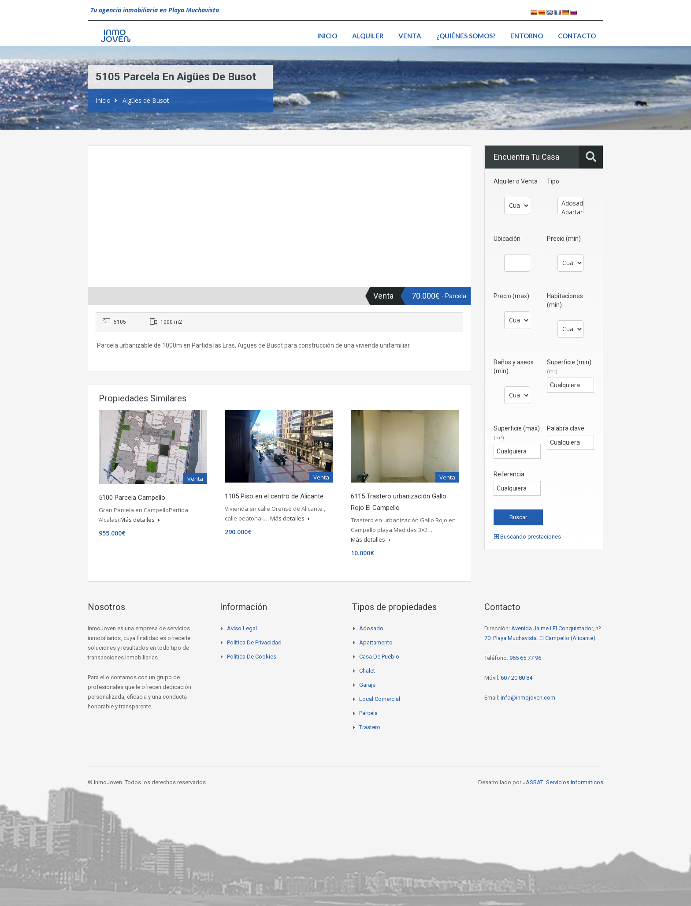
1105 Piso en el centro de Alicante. (275, 496)
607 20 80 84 (516, 677)
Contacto (577, 36)
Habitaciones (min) (565, 300)
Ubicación (507, 238)
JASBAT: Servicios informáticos (563, 782)
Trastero (369, 727)
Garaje (367, 684)
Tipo (553, 181)
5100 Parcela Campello (132, 498)
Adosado (570, 203)
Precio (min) (564, 238)
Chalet (367, 670)
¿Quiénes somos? (465, 36)
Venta (409, 36)
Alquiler (367, 36)
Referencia (509, 474)
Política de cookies (251, 656)
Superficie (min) (569, 366)
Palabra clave (565, 428)
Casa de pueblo (379, 656)
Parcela (368, 713)
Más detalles (140, 520)
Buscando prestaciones (527, 536)
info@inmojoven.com (528, 697)
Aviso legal (242, 628)
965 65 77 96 (525, 658)
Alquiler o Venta (516, 181)
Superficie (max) (517, 433)
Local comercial (379, 699)
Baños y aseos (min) (514, 366)
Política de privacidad (254, 642)
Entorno (526, 36)
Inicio (327, 36)
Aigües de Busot (146, 100)
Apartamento (570, 212)
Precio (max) (511, 296)
